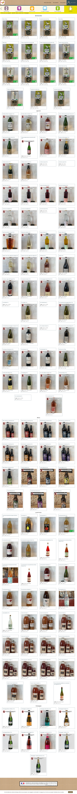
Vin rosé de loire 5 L (18, 396)
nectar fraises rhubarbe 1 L (36, 683)
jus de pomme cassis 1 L (7, 540)
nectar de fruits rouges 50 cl (45, 659)
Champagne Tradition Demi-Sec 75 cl (37, 755)
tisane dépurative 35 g (7, 65)
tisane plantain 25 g (43, 65)
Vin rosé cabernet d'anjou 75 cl (45, 372)
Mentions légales (24, 788)
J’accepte (70, 792)
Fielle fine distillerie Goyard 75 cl (8, 232)
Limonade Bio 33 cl (62, 589)
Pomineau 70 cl (43, 255)
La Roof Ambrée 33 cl (25, 467)
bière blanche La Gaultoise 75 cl (64, 420)
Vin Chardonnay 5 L (43, 302)
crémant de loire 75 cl (7, 161)
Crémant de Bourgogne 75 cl (64, 137)
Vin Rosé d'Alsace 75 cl (63, 372)
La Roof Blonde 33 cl (11, 490)
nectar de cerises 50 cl (44, 612)
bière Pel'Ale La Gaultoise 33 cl (8, 467)
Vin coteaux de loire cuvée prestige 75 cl (66, 325)
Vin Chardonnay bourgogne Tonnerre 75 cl (10, 325)
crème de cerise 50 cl (25, 185)
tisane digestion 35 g (25, 65)
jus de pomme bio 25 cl (63, 515)
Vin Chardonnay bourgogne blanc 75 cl (66, 302)
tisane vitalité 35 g (10, 89)
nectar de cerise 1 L (24, 612)
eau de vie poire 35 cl (44, 208)
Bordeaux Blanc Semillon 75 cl (26, 113)
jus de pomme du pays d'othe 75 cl (27, 540)
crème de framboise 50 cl (63, 185)
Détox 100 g (5, 19)
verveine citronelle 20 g (35, 89)
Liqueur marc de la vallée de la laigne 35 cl (10, 255)
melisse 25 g (23, 19)
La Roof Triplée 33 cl (58, 490)
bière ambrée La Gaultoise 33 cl (8, 420)
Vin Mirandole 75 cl (43, 349)
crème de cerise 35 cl (6, 185)
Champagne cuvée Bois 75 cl (26, 708)
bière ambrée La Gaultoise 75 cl (27, 420)
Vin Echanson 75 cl (24, 349)
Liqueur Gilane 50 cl (62, 232)
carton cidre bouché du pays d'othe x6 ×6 (66, 113)
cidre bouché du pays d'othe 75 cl (9, 137)
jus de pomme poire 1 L (7, 589)
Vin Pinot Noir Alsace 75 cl (7, 372)
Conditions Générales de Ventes (34, 788)
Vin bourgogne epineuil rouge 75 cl (65, 279)
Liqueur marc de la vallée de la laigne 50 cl (29, 255)
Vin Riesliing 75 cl (24, 372)
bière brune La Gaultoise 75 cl (64, 444)
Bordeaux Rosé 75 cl (43, 113)
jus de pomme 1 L (43, 515)
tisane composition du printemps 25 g (47, 42)
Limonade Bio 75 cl (6, 612)
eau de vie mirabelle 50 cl (26, 208)
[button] (1, 8)
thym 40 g (61, 19)
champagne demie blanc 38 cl (45, 708)
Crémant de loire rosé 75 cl (26, 161)
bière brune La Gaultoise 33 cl (45, 444)
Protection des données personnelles (49, 788)
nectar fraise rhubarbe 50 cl (12, 683)
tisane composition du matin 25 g (27, 42)
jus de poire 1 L (24, 515)
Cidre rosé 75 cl (43, 137)
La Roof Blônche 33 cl (63, 467)
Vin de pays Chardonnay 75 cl (8, 349)
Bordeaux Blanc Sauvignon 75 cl (8, 113)
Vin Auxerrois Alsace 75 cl (26, 279)
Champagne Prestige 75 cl (63, 708)
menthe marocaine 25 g (44, 19)
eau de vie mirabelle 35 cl (7, 208)
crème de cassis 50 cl (62, 161)
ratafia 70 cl (61, 255)
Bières (17, 13)
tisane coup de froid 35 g (63, 42)
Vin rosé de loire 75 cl (50, 396)
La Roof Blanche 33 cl (44, 467)
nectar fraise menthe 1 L (63, 659)
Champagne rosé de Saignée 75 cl (27, 732)
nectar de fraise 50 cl (25, 636)
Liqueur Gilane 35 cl (43, 232)
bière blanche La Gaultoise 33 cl (46, 420)
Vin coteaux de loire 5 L (44, 325)
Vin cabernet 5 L (5, 302)
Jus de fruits (21, 13)
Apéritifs (13, 13)
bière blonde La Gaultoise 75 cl (26, 444)
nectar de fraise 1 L (62, 612)
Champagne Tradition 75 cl (64, 732)
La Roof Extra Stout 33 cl (35, 490)
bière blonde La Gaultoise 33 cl (8, 444)
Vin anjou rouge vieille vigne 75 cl (9, 279)
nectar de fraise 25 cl (6, 636)
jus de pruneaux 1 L (43, 589)
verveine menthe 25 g (58, 89)
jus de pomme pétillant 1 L (64, 564)
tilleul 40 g (4, 42)
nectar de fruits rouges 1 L (7, 659)
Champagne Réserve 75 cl (7, 732)
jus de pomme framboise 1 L (45, 564)
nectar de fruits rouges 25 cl (26, 659)
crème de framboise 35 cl (44, 185)
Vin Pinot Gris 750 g (62, 349)
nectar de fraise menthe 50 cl (64, 636)
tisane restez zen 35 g (63, 65)
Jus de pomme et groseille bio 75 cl (46, 540)
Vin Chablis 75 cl (24, 302)
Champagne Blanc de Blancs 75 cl (9, 708)
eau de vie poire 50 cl (62, 208)
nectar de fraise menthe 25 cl (45, 636)
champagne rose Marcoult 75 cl (46, 732)
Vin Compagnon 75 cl (25, 325)
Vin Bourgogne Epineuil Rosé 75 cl (46, 279)
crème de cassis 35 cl (44, 161)
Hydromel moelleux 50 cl (25, 232)
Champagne (26, 13)
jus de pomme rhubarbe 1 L (26, 589)
